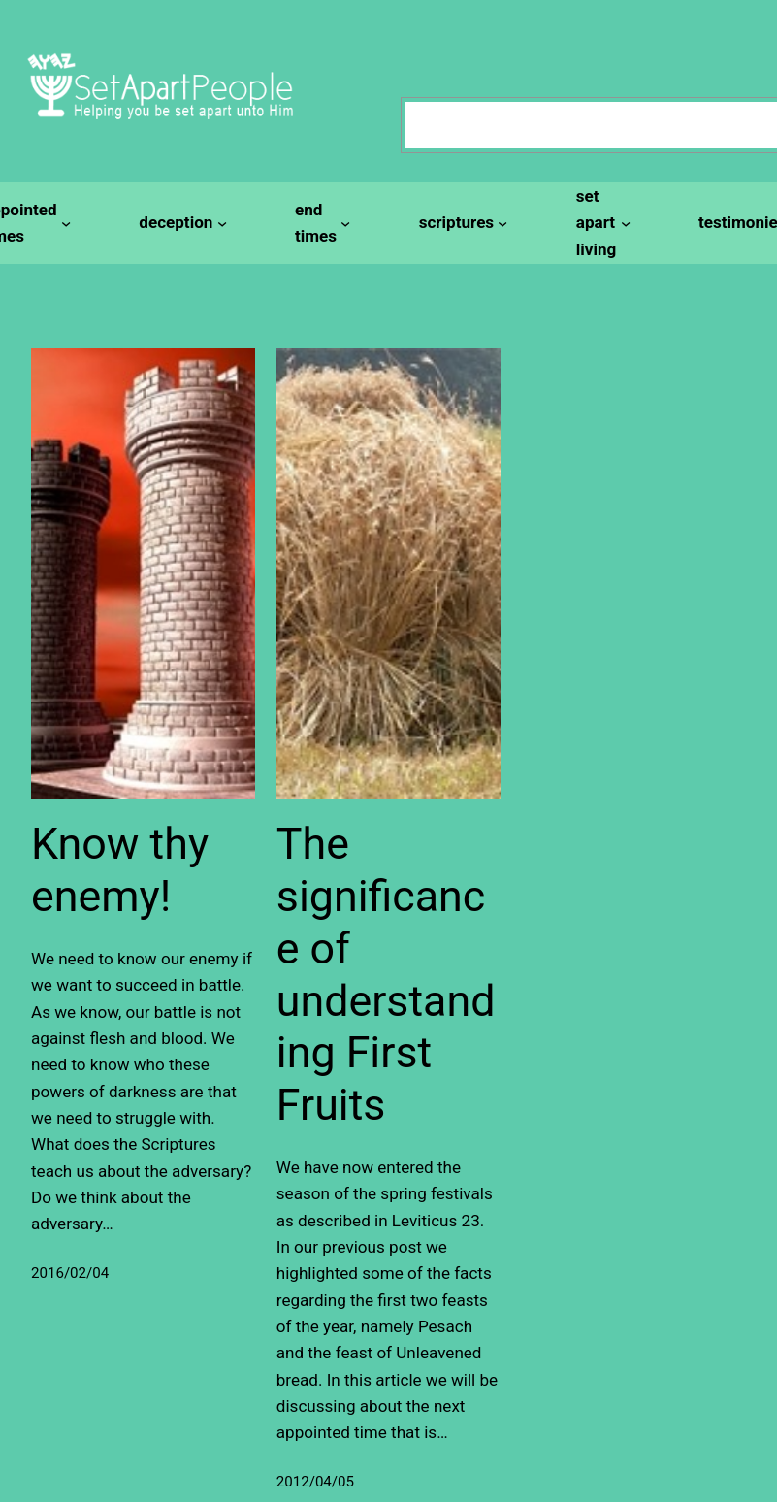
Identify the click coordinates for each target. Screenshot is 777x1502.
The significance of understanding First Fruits (386, 974)
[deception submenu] (180, 223)
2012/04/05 (315, 1481)
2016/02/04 (70, 1273)
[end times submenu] (320, 223)
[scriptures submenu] (460, 223)
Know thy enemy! (120, 870)
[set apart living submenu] (600, 223)
